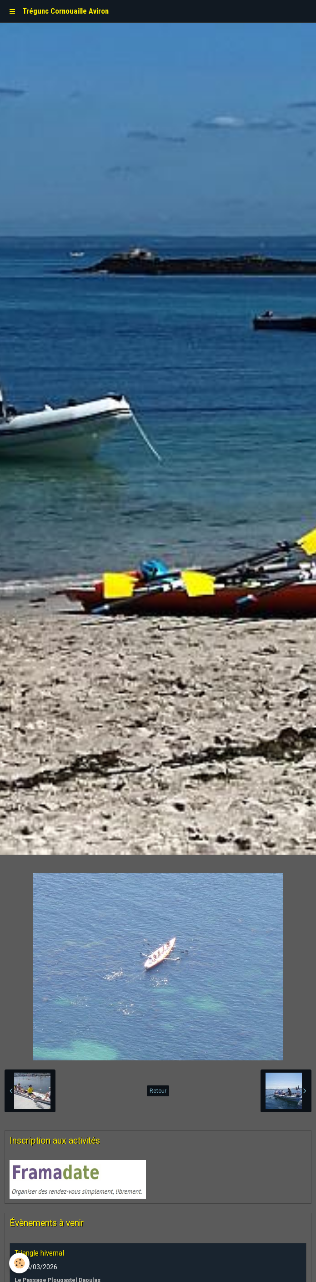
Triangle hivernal (39, 1252)
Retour (158, 1091)
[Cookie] (19, 1263)
